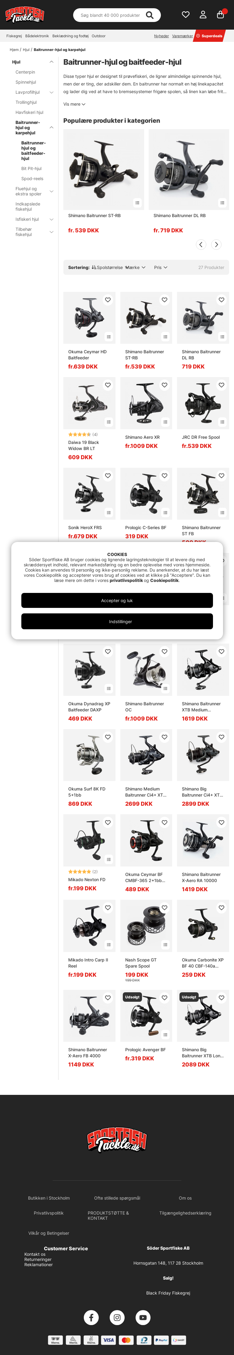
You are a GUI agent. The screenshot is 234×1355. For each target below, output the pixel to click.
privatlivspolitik (127, 580)
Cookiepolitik (164, 580)
